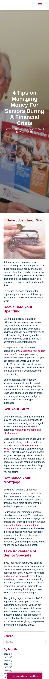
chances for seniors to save (20, 576)
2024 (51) (8, 660)
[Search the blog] (24, 642)
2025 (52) (8, 657)
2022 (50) (8, 667)
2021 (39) (8, 670)
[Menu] (40, 4)
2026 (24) (8, 654)
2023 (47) (8, 664)
